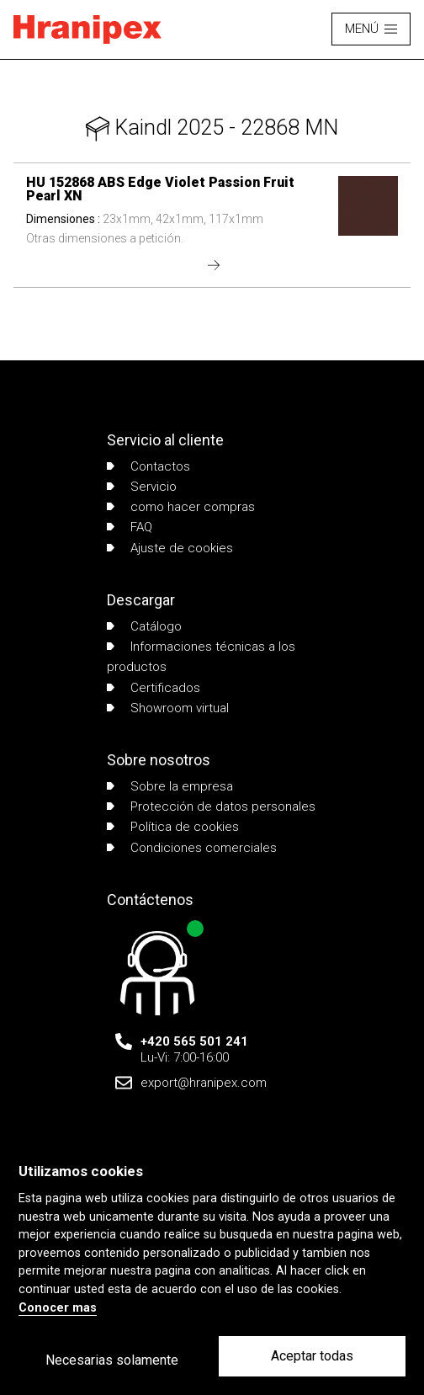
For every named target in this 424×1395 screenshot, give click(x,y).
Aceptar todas (312, 1356)
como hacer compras (181, 506)
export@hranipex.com (203, 1082)
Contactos (148, 466)
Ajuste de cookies (170, 548)
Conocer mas (58, 1308)
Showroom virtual (168, 708)
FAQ (129, 527)
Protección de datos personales (211, 806)
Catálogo (144, 626)
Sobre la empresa (170, 786)
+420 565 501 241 (194, 1041)
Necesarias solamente (111, 1360)
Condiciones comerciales (192, 847)
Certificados (153, 687)
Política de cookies (173, 826)
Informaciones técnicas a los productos (201, 656)
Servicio (142, 486)
